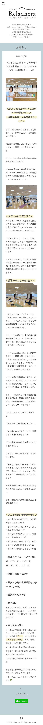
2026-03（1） (22, 693)
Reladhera (16, 722)
